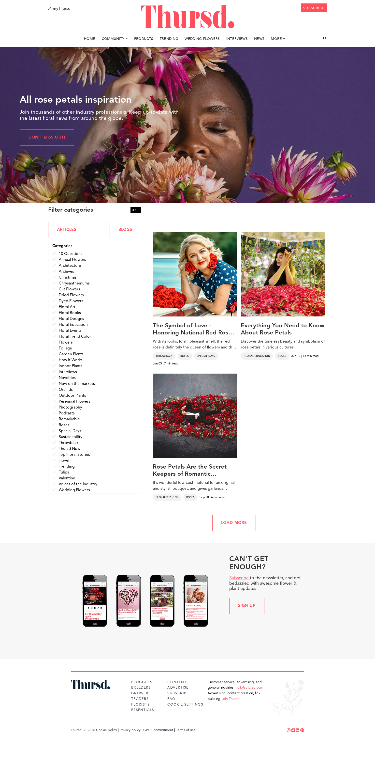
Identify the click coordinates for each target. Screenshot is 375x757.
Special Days (206, 356)
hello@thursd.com (249, 687)
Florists (140, 704)
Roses (184, 356)
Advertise (178, 687)
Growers (141, 693)
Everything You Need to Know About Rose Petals (282, 329)
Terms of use (185, 730)
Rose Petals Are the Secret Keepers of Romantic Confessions (190, 471)
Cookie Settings (185, 704)
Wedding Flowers (202, 39)
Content (177, 682)
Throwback (164, 356)
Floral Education (257, 356)
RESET (135, 210)
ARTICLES (66, 230)
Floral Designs (167, 497)
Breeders (141, 687)
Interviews (237, 39)
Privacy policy (130, 730)
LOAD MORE (234, 523)
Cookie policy (106, 730)
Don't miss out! (47, 138)
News (259, 39)
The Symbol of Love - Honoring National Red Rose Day (192, 330)
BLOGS (125, 230)
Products (143, 39)
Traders (140, 699)
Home (89, 39)
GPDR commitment (158, 730)
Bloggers (141, 682)
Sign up (247, 606)
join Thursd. (231, 699)
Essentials (142, 710)
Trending (169, 39)
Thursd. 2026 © (83, 730)
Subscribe (239, 578)
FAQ (171, 699)
